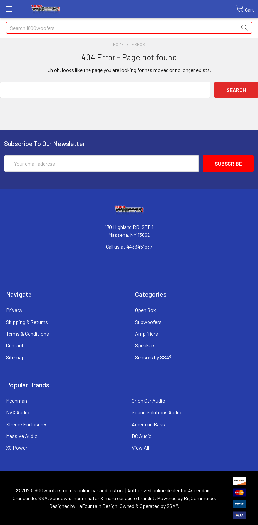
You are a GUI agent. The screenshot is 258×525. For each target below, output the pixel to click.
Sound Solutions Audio (156, 412)
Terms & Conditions (27, 333)
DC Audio (142, 436)
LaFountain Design (96, 506)
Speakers (145, 345)
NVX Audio (17, 412)
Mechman (16, 400)
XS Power (16, 448)
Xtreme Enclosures (27, 424)
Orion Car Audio (148, 400)
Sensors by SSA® (153, 357)
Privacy (14, 310)
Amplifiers (146, 333)
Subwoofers (148, 322)
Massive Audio (22, 436)
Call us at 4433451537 (129, 246)
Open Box (145, 310)
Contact (15, 345)
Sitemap (15, 357)
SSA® (172, 506)
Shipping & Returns (27, 322)
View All (140, 448)
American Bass (148, 424)
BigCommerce (199, 498)
